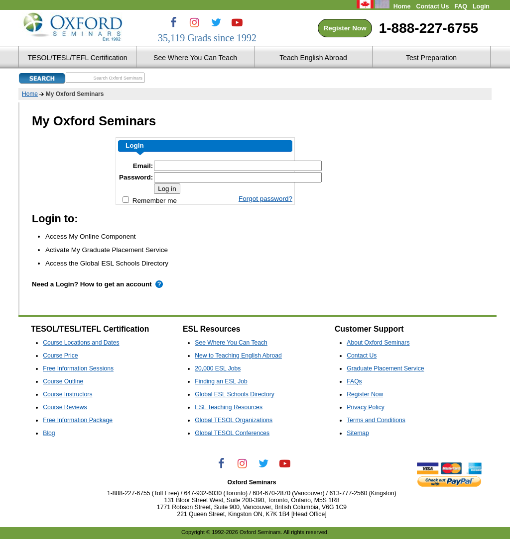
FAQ (460, 6)
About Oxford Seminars (378, 342)
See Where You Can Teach (231, 342)
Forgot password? (265, 198)
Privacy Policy (365, 407)
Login (481, 6)
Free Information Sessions (78, 368)
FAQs (354, 381)
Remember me (150, 200)
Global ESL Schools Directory (234, 394)
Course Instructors (67, 394)
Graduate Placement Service (385, 368)
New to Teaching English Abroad (238, 355)
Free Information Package (78, 420)
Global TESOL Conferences (232, 433)
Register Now (344, 28)
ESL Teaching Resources (228, 407)
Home (402, 6)
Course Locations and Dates (81, 342)
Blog (49, 433)
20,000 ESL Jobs (218, 368)
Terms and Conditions (376, 420)
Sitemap (358, 433)
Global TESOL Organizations (233, 420)
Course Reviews (65, 407)
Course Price (60, 355)
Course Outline (63, 381)
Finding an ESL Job (221, 381)
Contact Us (432, 6)
